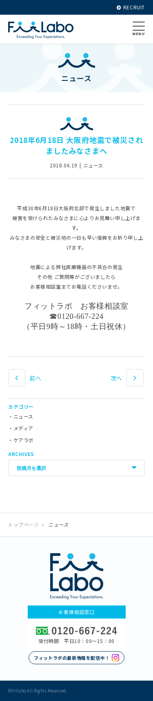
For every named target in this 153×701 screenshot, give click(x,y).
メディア (23, 428)
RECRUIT (131, 7)
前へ (35, 378)
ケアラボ (23, 439)
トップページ (23, 524)
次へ (116, 378)
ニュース (23, 416)
